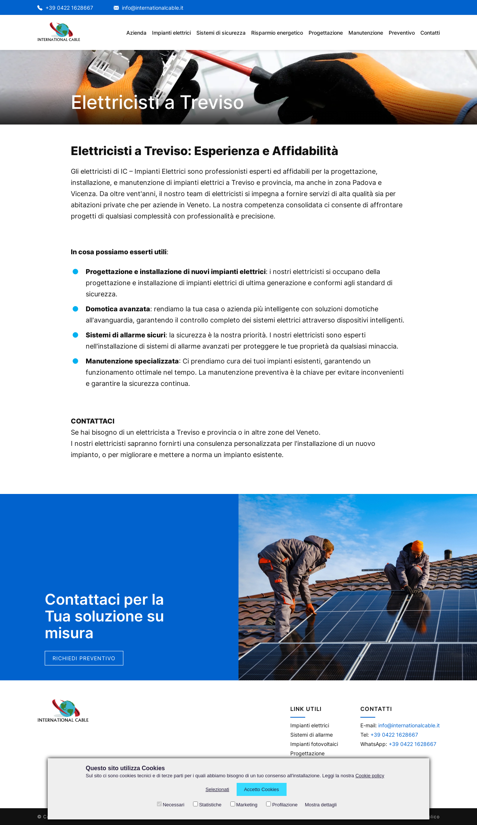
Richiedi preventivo (84, 660)
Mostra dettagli (321, 804)
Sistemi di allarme (311, 734)
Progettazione (307, 753)
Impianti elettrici (309, 725)
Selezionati (217, 789)
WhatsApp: (398, 744)
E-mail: (400, 725)
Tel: (389, 734)
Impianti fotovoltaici (314, 744)
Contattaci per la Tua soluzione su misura (104, 618)
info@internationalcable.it (148, 7)
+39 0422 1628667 (65, 7)
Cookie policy (370, 775)
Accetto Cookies (261, 789)
